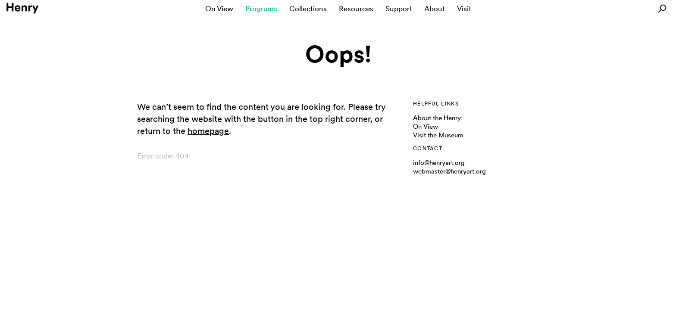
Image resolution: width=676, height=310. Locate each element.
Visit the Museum (438, 135)
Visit (464, 8)
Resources (356, 8)
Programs (261, 8)
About (434, 8)
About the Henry (437, 118)
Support (398, 8)
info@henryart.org (439, 163)
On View (219, 8)
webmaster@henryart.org (449, 171)
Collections (308, 8)
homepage (208, 131)
